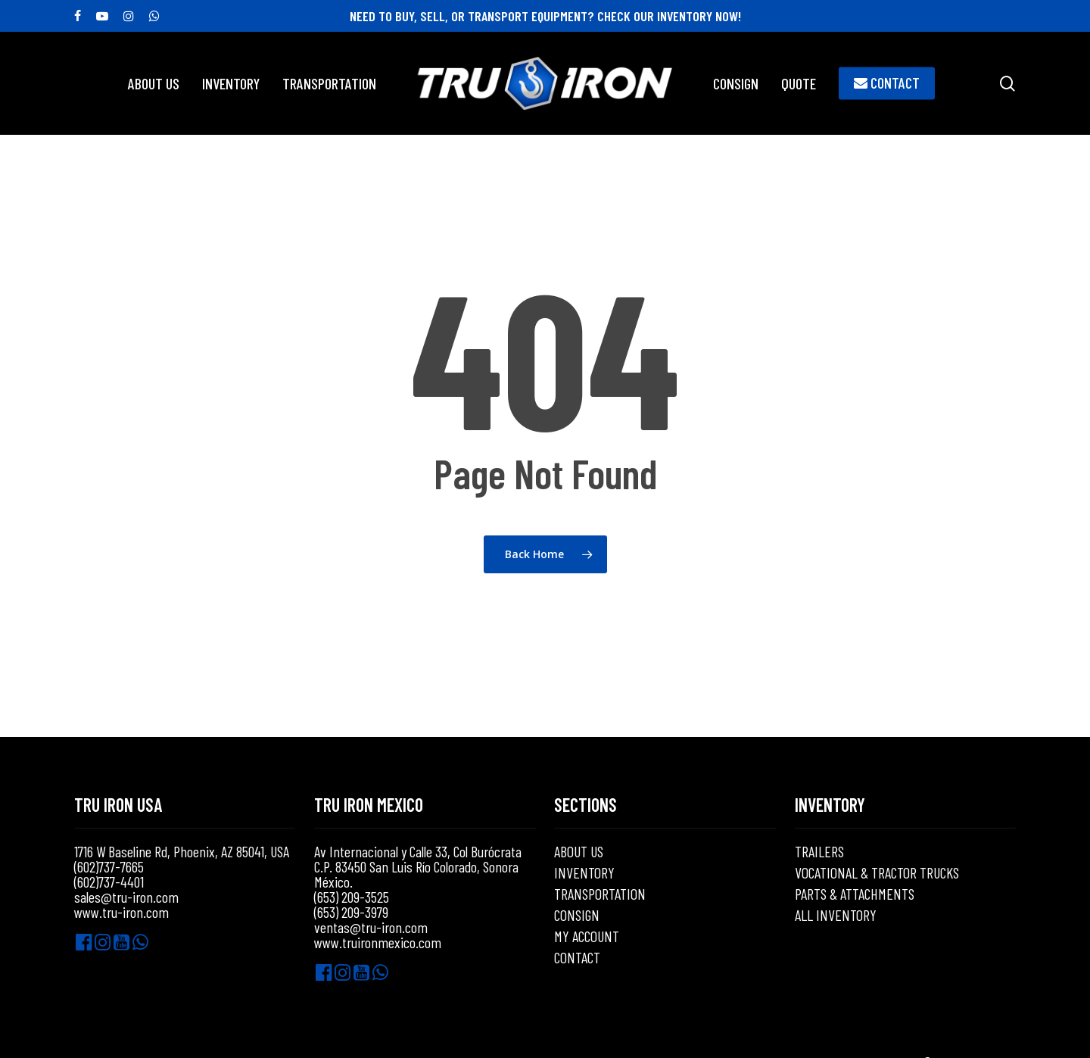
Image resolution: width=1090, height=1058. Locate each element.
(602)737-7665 (109, 866)
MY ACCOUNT (586, 936)
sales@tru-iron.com (126, 897)
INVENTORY (584, 872)
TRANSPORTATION (600, 893)
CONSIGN (577, 914)
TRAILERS (819, 851)
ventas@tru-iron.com (371, 927)
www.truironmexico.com (377, 942)
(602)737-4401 (109, 881)
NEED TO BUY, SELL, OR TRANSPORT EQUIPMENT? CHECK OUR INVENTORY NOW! (545, 16)
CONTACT (577, 957)
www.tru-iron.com (121, 912)
